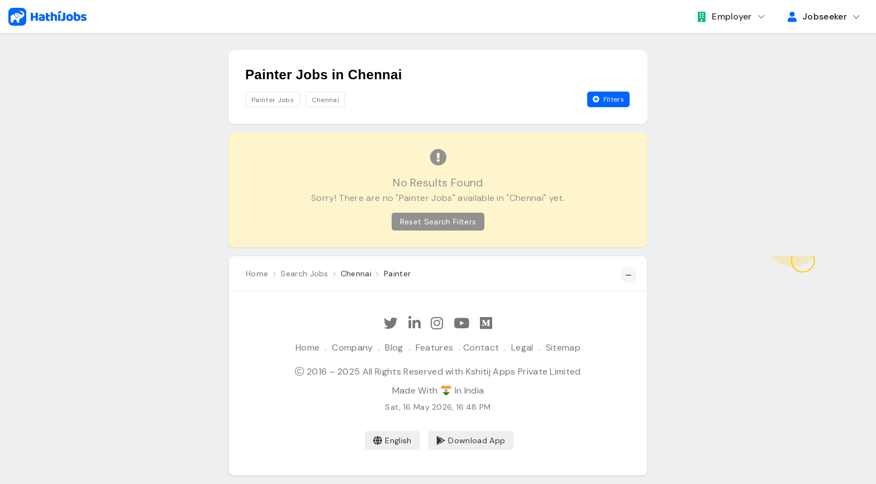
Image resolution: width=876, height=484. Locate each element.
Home (308, 347)
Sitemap (563, 347)
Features (435, 347)
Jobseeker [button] (817, 16)
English (392, 440)
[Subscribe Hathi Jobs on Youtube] (461, 323)
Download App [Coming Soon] (470, 440)
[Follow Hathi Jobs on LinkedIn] (414, 323)
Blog (394, 347)
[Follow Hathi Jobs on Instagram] (437, 323)
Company (352, 347)
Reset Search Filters (438, 222)
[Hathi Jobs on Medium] (486, 323)
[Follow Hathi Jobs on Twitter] (391, 323)
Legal (522, 347)
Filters (608, 99)
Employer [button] (724, 16)
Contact (481, 347)
